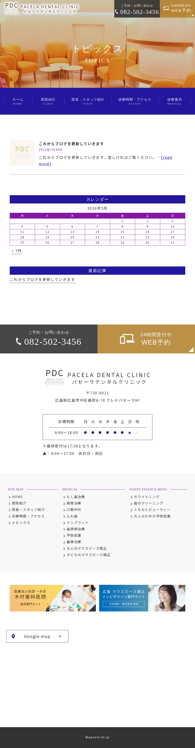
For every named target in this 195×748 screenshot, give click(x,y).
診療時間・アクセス (28, 516)
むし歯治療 (76, 496)
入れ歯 (72, 516)
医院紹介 (19, 503)
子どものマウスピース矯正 (89, 554)
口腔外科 (74, 509)
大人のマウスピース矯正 (87, 548)
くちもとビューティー (152, 509)
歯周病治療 (76, 528)
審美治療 (74, 541)
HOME (17, 496)
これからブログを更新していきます (71, 143)
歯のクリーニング (148, 503)
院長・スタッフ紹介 (28, 509)
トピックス (21, 522)
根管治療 (74, 503)
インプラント (78, 522)
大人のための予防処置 (152, 516)
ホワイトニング (147, 496)
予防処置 (74, 535)
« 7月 (17, 250)
